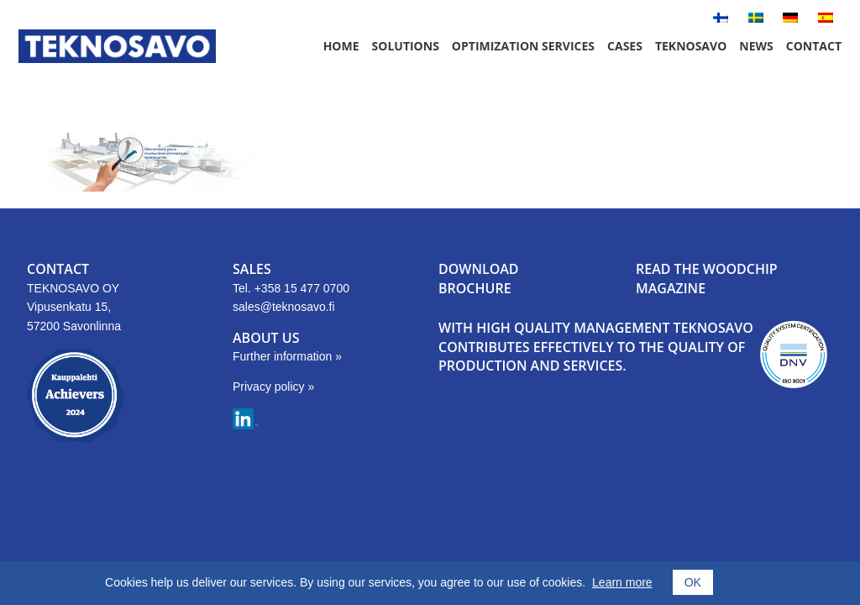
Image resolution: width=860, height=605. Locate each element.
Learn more (622, 582)
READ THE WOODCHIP (707, 269)
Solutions (405, 46)
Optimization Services (523, 46)
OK (692, 582)
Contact (814, 46)
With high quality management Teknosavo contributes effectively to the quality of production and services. (595, 346)
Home (341, 46)
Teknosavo (690, 46)
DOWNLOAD (478, 269)
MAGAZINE (670, 288)
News (756, 46)
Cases (624, 46)
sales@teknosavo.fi (284, 306)
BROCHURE (474, 288)
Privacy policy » (273, 386)
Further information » (287, 356)
